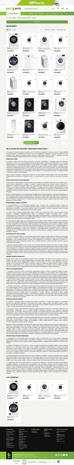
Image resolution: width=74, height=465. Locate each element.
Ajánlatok (31, 13)
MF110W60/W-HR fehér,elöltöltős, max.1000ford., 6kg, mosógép (29, 49)
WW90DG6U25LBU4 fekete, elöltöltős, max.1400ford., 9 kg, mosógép (44, 113)
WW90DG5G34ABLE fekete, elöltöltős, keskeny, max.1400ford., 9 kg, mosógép (13, 113)
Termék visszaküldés (23, 445)
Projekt (66, 13)
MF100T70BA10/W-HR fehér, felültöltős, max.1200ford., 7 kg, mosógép (29, 70)
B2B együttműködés (10, 445)
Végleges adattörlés (10, 434)
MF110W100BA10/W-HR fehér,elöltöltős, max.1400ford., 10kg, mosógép (60, 49)
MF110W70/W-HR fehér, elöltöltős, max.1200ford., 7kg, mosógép (29, 92)
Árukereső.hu (16, 463)
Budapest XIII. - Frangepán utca (34, 432)
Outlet (36, 13)
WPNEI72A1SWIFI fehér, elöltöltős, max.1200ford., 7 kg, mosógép (13, 70)
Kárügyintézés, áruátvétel (22, 442)
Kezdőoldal (7, 17)
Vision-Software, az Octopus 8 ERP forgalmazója (30, 456)
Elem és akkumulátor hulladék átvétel (10, 439)
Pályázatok (21, 448)
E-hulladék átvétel (9, 437)
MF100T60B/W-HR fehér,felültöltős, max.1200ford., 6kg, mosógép (13, 92)
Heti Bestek (41, 13)
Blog (62, 13)
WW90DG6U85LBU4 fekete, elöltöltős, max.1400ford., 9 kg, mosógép (29, 135)
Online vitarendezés (23, 447)
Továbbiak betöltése (31, 142)
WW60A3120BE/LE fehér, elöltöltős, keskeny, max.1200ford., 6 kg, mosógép (13, 49)
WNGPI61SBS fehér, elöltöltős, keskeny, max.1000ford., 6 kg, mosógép (60, 70)
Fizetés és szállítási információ (23, 437)
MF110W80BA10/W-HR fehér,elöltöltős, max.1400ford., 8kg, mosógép (44, 92)
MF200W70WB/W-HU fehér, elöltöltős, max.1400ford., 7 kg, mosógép (60, 135)
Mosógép (34, 17)
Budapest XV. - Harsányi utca (47, 436)
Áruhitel (7, 435)
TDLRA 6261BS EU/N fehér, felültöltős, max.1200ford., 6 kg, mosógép (13, 135)
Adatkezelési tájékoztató (21, 434)
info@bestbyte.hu (60, 434)
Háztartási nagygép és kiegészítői (24, 17)
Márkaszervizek (22, 444)
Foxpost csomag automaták (9, 443)
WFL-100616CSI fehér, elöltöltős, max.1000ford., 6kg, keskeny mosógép (44, 49)
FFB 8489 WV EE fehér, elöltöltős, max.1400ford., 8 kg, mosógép (60, 113)
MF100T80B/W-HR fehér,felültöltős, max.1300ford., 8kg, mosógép (44, 70)
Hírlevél (7, 441)
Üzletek (47, 13)
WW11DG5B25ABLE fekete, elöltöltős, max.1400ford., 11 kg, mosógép (29, 113)
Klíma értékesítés (9, 432)
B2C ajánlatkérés (9, 447)
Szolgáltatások (54, 13)
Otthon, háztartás (12, 17)
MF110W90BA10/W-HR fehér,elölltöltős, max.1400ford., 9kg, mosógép (60, 92)
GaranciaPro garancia (10, 431)
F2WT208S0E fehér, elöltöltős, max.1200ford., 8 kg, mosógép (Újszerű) (44, 135)
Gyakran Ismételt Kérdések (22, 439)
